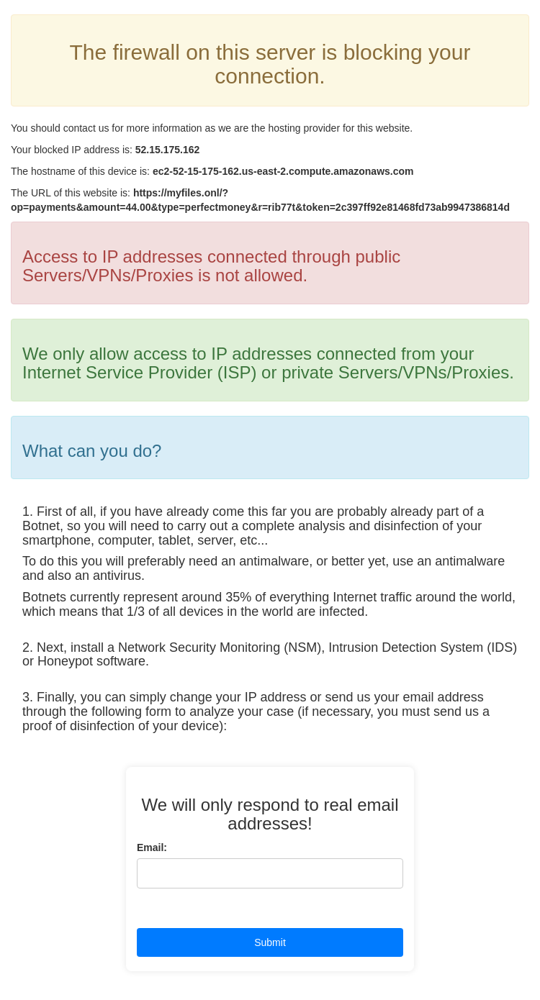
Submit (270, 942)
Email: (152, 847)
